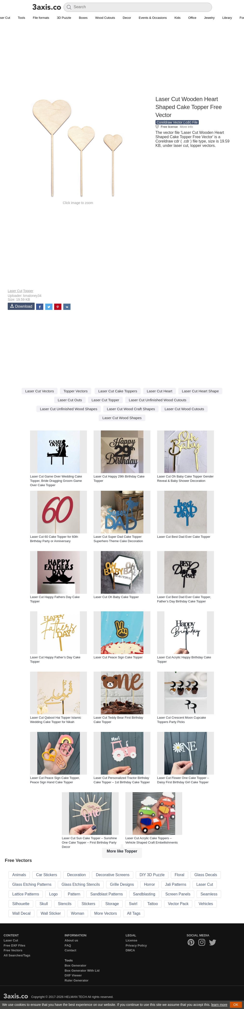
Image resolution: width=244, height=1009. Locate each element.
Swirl (133, 904)
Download (21, 306)
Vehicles (206, 904)
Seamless (208, 894)
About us (71, 940)
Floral (179, 875)
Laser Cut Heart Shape (200, 391)
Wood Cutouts (105, 18)
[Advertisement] (122, 60)
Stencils (64, 904)
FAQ (68, 945)
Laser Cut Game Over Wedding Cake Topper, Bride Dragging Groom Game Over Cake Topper (56, 481)
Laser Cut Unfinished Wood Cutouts (157, 400)
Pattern (74, 894)
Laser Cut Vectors (39, 391)
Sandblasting (144, 894)
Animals (19, 875)
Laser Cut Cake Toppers (117, 391)
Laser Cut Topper (105, 400)
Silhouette (20, 904)
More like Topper (122, 851)
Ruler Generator (77, 980)
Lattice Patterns (25, 894)
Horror (149, 884)
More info (186, 127)
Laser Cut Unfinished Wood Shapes (68, 409)
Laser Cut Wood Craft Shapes (131, 409)
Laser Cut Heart (159, 391)
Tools (21, 18)
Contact (70, 950)
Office (192, 18)
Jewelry (209, 18)
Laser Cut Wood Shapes (121, 418)
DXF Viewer (73, 975)
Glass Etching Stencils (81, 884)
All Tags (134, 913)
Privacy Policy (136, 945)
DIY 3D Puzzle (152, 875)
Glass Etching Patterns (31, 884)
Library (227, 18)
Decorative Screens (112, 875)
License (131, 940)
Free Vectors (13, 950)
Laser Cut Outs (70, 400)
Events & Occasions (153, 18)
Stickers (88, 904)
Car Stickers (46, 875)
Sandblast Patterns (106, 894)
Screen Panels (177, 894)
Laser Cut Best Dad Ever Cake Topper (183, 537)
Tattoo (153, 904)
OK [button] (235, 1005)
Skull (43, 904)
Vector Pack (178, 904)
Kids (177, 18)
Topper (28, 291)
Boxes (83, 18)
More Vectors (105, 913)
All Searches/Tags (17, 955)
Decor (127, 18)
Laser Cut (15, 291)
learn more (219, 1005)
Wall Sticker (51, 913)
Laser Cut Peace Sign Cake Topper (118, 657)
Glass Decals (205, 875)
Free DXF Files (14, 945)
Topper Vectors (76, 391)
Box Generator (75, 965)
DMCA (130, 950)
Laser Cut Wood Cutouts (184, 409)
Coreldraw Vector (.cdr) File (177, 122)
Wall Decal (21, 913)
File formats (41, 18)
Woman (77, 913)
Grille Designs (122, 884)
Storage (112, 904)
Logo (53, 894)
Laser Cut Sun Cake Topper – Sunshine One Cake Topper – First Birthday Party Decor (89, 842)
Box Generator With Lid (82, 970)
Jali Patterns (175, 884)
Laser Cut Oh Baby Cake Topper (116, 597)
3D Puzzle (64, 18)
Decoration (76, 875)
